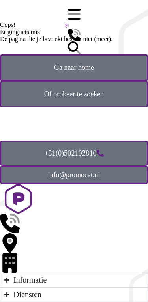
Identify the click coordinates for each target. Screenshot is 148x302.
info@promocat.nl (74, 175)
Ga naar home (74, 67)
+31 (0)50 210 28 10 (73, 153)
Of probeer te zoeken (74, 94)
